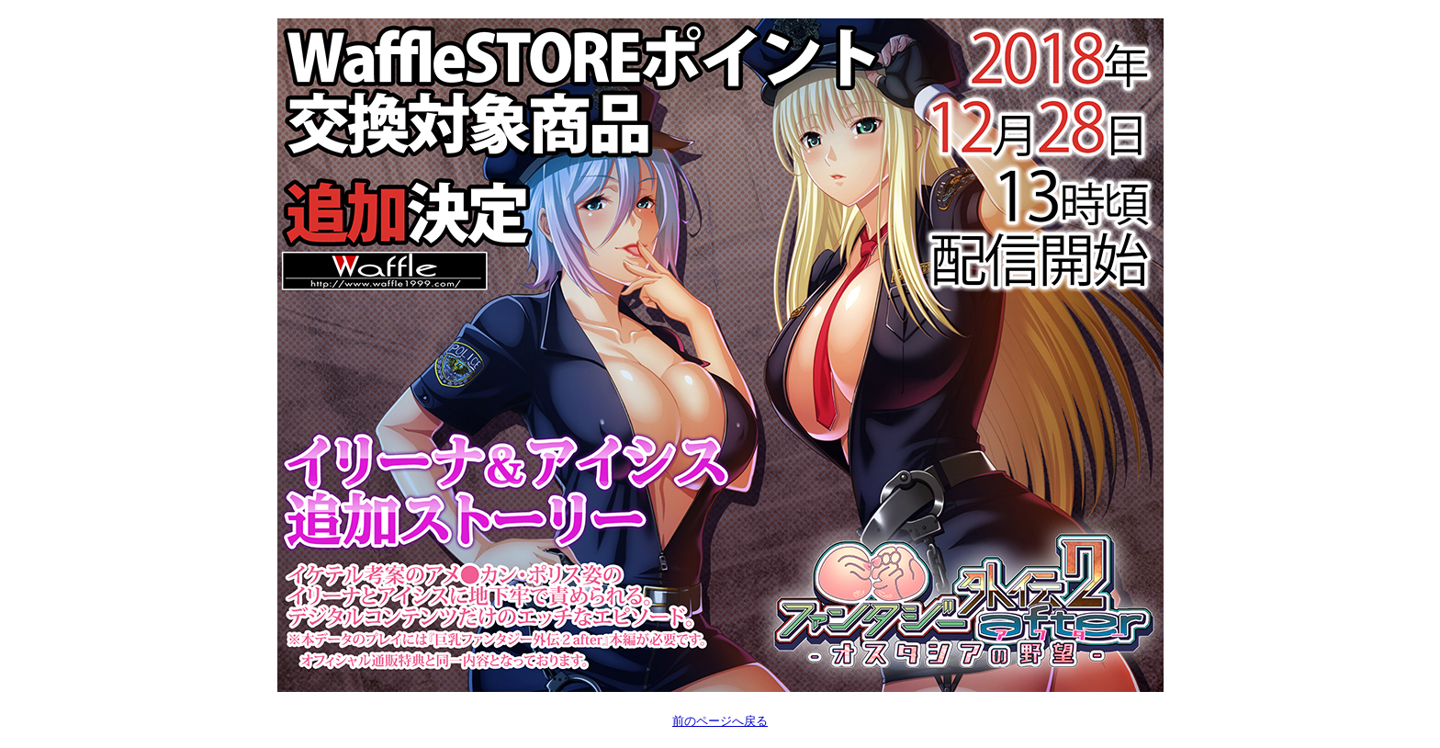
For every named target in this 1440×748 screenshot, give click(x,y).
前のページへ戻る (720, 721)
